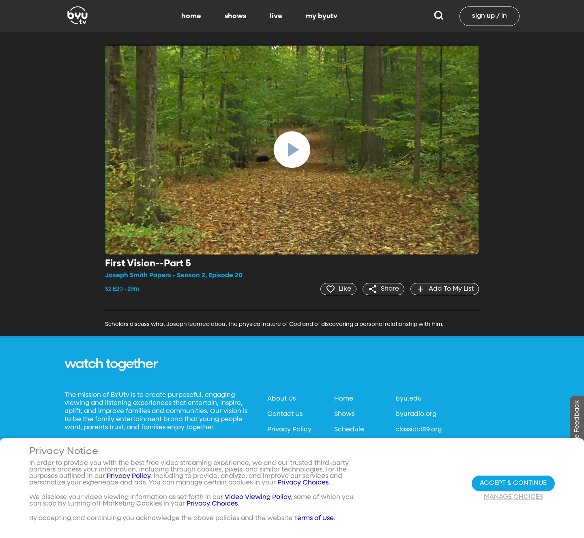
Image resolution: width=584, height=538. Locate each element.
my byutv (321, 16)
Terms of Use (314, 518)
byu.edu (408, 399)
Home (343, 399)
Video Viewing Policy (258, 497)
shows (235, 16)
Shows (344, 414)
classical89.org (418, 430)
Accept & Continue (513, 483)
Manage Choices (513, 497)
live (276, 16)
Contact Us (285, 414)
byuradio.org (415, 414)
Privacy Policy (289, 430)
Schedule (349, 430)
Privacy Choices (212, 504)
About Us (281, 399)
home (191, 16)
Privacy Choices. (303, 483)
